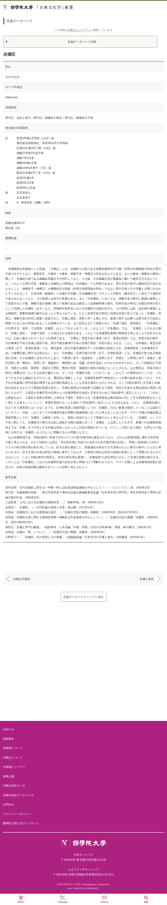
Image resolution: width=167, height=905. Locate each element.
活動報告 (8, 738)
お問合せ (8, 804)
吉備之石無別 (21, 579)
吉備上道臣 (147, 579)
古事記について (83, 673)
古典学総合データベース (18, 795)
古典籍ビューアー (84, 705)
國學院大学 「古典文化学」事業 (53, 7)
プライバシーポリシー (17, 814)
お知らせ (8, 729)
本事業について (83, 640)
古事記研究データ (14, 785)
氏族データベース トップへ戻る (83, 597)
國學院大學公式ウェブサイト (21, 823)
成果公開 (8, 776)
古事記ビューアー (78, 30)
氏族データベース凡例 (82, 41)
